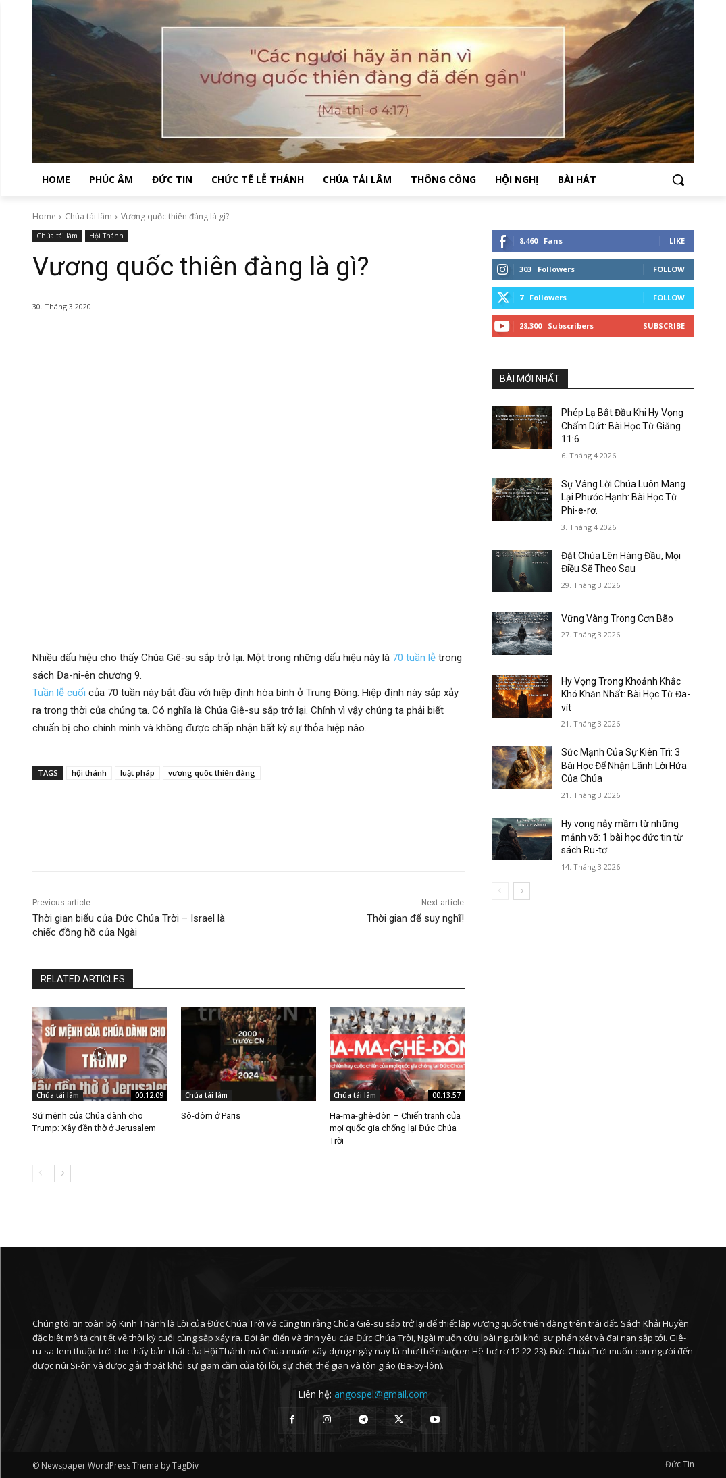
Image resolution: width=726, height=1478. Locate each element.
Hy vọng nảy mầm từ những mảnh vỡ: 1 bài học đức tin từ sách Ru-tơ (622, 836)
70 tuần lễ (414, 658)
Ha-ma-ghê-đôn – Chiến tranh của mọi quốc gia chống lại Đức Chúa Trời (395, 1128)
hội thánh (89, 773)
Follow (669, 269)
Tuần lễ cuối (59, 693)
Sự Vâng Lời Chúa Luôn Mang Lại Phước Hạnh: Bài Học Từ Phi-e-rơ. (623, 497)
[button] (678, 179)
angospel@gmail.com (381, 1394)
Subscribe (664, 326)
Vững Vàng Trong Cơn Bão (617, 618)
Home (44, 216)
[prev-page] (40, 1173)
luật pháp (137, 773)
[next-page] (62, 1173)
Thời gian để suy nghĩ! (415, 918)
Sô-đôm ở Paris (210, 1116)
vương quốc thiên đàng (211, 773)
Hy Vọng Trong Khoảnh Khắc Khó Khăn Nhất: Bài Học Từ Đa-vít (625, 694)
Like (677, 241)
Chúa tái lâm (88, 216)
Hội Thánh (106, 236)
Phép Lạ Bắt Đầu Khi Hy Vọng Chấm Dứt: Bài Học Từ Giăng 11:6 (622, 425)
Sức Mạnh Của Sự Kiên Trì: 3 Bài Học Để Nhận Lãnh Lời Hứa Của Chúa (624, 765)
